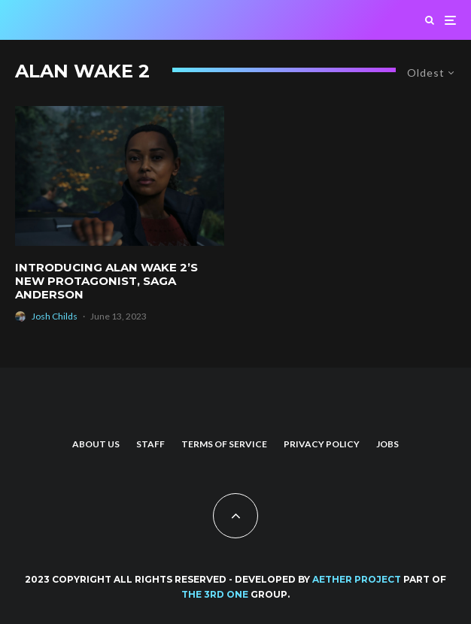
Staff (150, 444)
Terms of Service (224, 444)
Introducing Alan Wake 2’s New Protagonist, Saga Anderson (106, 281)
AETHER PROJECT (356, 579)
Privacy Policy (322, 444)
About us (96, 444)
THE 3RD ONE (214, 594)
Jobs (387, 444)
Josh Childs (54, 316)
